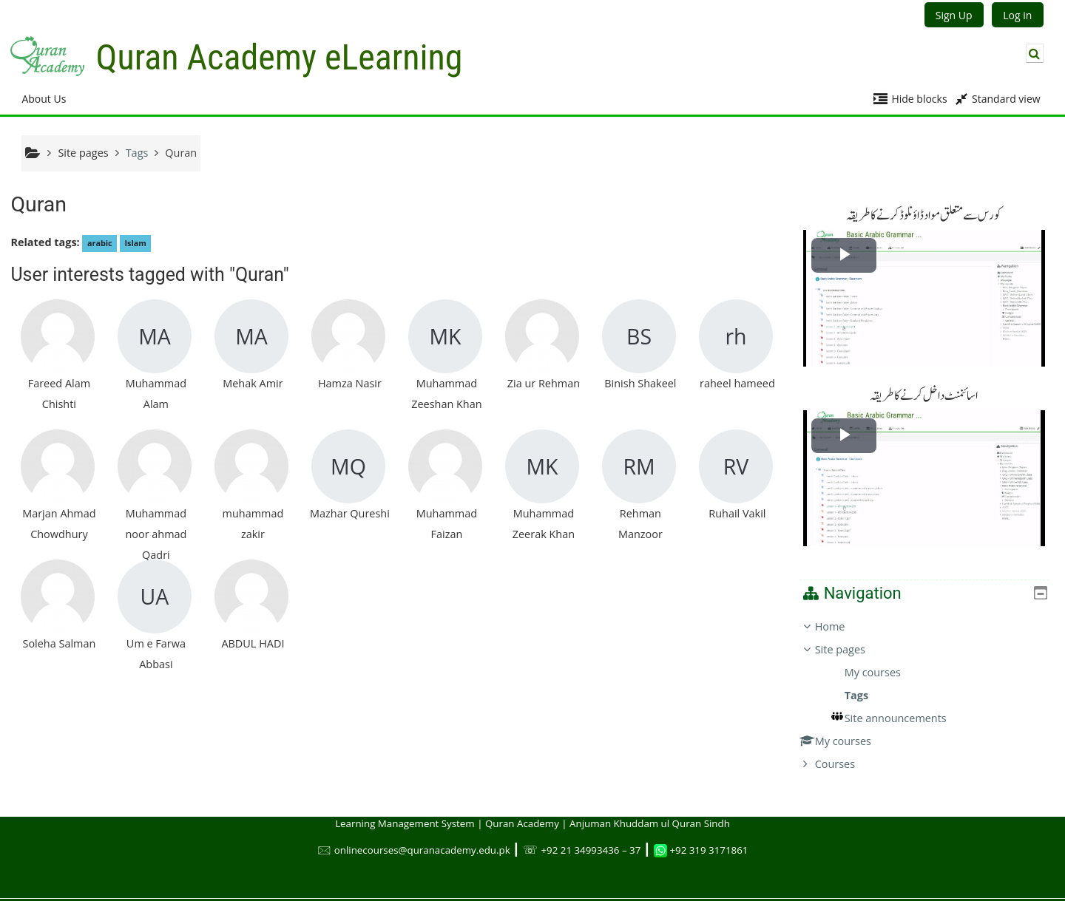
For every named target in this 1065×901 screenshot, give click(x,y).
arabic (99, 242)
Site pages (83, 153)
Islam (135, 242)
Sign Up (954, 15)
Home (840, 615)
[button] (1035, 53)
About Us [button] (43, 99)
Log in (1017, 15)
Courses (845, 752)
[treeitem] (929, 684)
